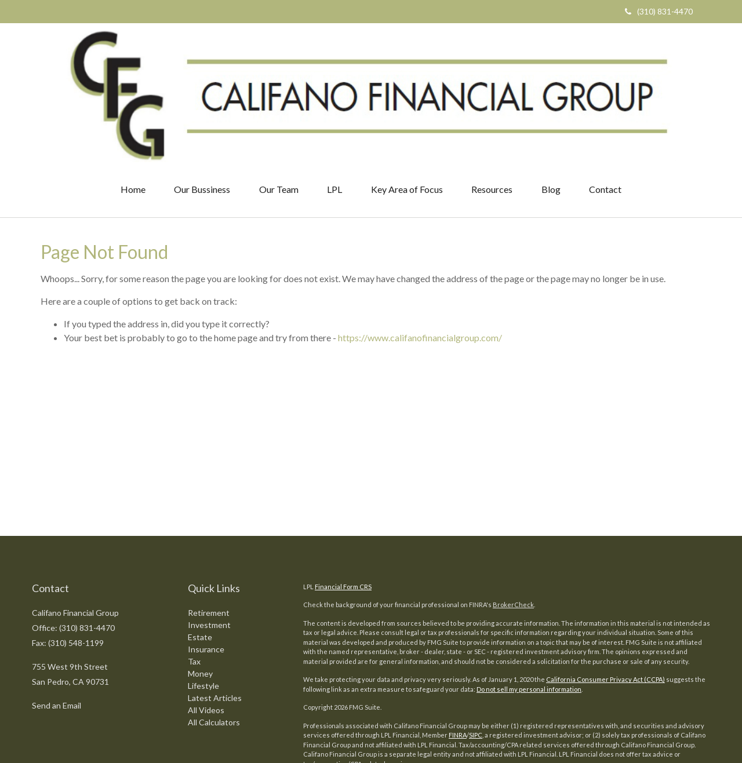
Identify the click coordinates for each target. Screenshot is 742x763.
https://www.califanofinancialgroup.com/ (420, 248)
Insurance (206, 560)
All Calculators (214, 633)
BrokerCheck (513, 516)
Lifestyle (203, 596)
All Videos (206, 621)
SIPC (475, 646)
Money (200, 584)
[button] (201, 100)
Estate (200, 548)
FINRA (458, 646)
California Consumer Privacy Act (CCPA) (605, 590)
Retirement (209, 523)
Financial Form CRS (343, 498)
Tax (194, 572)
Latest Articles (215, 609)
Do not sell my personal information (529, 600)
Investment (209, 536)
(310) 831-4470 (659, 11)
